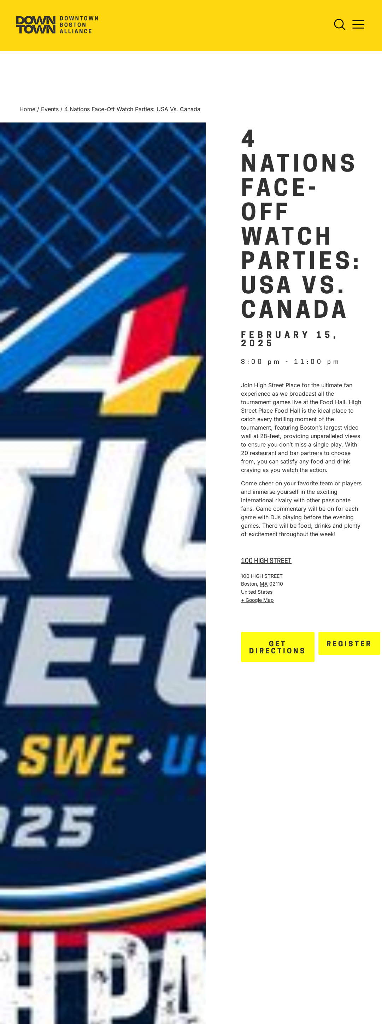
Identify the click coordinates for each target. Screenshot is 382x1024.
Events (50, 113)
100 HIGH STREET (266, 565)
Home (27, 113)
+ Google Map (257, 604)
